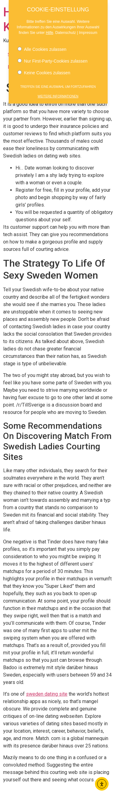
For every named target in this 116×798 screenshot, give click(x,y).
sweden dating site (46, 694)
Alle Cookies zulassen (42, 48)
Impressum (88, 31)
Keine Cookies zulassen (44, 71)
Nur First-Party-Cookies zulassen (53, 59)
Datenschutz (65, 31)
